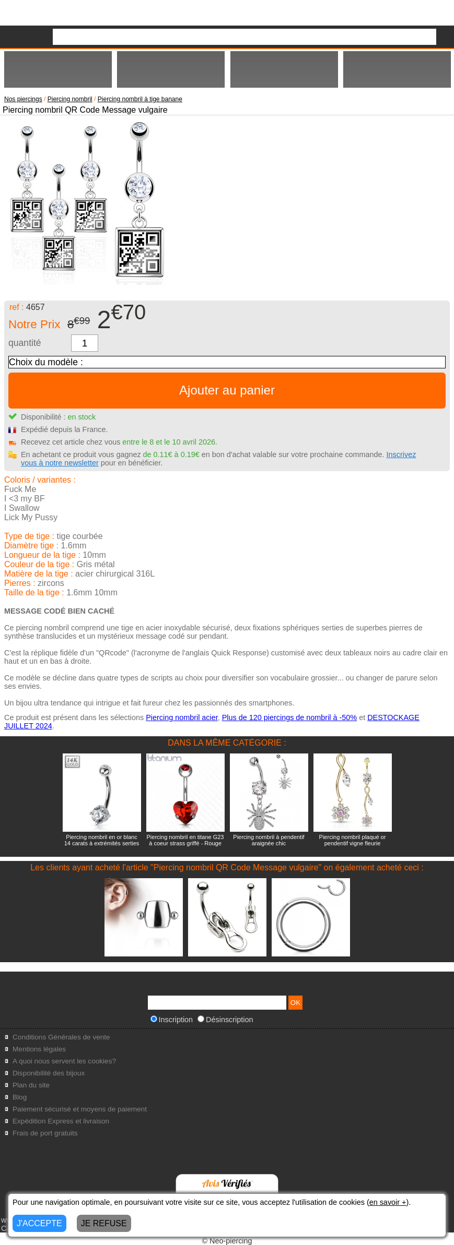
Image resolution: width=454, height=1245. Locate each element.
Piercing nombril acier (182, 717)
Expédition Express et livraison (61, 1121)
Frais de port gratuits (45, 1133)
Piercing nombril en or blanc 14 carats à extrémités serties (101, 840)
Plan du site (31, 1085)
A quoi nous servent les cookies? (64, 1061)
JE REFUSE (104, 1223)
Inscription (171, 1019)
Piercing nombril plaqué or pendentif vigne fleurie (352, 840)
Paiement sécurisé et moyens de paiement (80, 1109)
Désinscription (225, 1019)
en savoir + (387, 1202)
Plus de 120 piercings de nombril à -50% (289, 717)
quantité (24, 343)
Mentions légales (39, 1049)
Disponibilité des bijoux (49, 1073)
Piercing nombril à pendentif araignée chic (268, 840)
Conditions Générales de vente (61, 1037)
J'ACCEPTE (39, 1223)
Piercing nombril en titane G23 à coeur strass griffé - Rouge (185, 840)
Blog (20, 1097)
